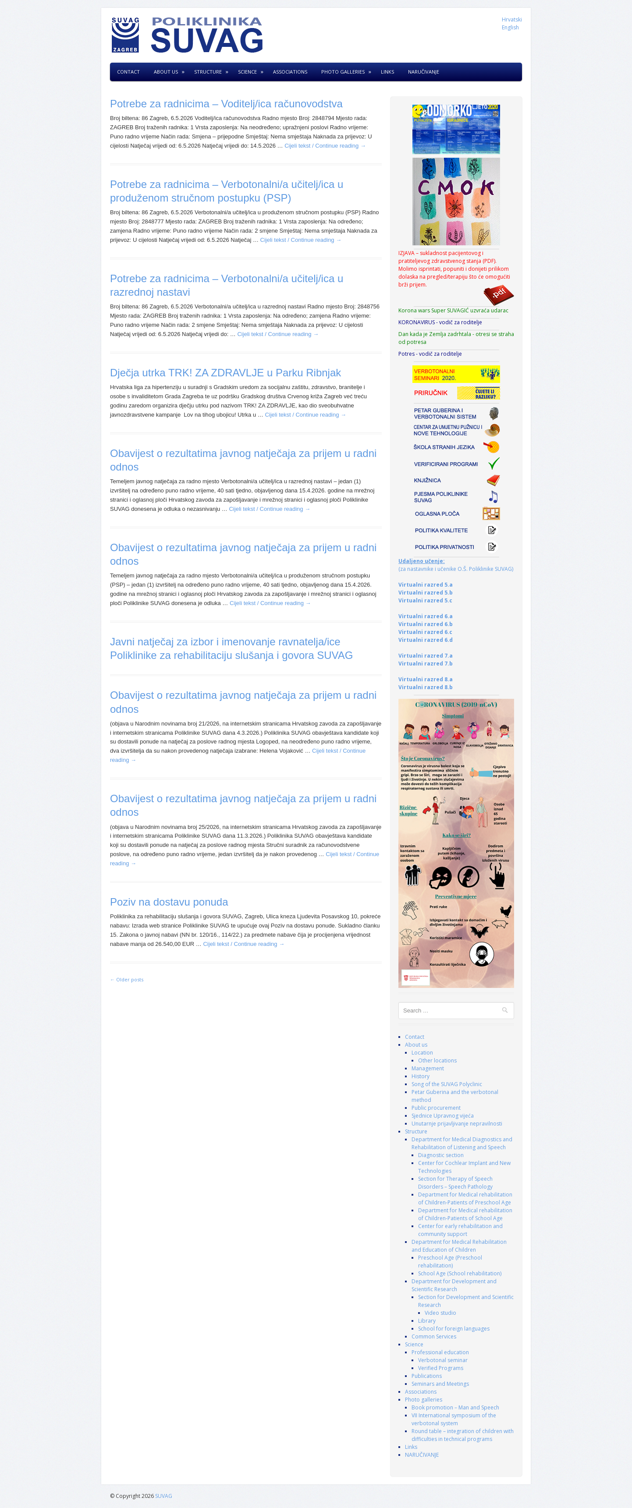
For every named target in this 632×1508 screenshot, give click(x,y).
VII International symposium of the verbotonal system (454, 1419)
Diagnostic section (441, 1155)
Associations (290, 71)
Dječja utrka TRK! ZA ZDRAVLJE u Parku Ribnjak (225, 373)
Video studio (440, 1313)
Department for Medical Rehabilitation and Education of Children (459, 1245)
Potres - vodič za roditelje (430, 354)
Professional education (440, 1352)
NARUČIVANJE (423, 71)
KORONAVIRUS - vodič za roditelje (440, 322)
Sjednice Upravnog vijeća (443, 1115)
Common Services (434, 1336)
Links (387, 71)
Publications (427, 1376)
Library (427, 1320)
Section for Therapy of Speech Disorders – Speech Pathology (455, 1182)
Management (428, 1068)
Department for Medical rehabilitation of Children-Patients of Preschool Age (465, 1198)
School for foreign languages (454, 1328)
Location (422, 1052)
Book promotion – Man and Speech (455, 1407)
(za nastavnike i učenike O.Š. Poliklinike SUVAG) (455, 565)
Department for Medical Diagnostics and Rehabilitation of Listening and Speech (462, 1143)
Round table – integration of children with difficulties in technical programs (463, 1435)
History (421, 1076)
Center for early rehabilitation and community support (460, 1230)
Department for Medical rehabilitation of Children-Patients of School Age (465, 1214)
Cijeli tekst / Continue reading (325, 145)
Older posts (126, 979)
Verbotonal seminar (443, 1360)
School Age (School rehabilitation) (459, 1273)
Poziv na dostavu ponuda (169, 902)
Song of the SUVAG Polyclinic (447, 1084)
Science (247, 71)
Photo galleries (343, 71)
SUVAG (163, 1496)
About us (166, 71)
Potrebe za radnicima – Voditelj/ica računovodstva (226, 104)
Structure (208, 71)
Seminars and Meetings (440, 1384)
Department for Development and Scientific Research (454, 1285)
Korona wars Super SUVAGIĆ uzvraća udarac (453, 310)
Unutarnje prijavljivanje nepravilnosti (457, 1123)
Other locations (437, 1060)
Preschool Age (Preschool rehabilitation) (450, 1261)
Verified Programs (440, 1368)
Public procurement (436, 1108)
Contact (128, 71)
